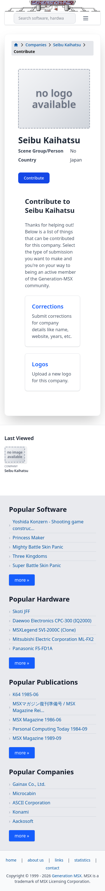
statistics (82, 860)
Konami (21, 812)
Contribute (34, 178)
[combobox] (45, 18)
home (11, 860)
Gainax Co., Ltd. (29, 784)
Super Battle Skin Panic (37, 565)
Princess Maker (29, 538)
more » (22, 580)
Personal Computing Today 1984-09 (50, 729)
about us (35, 860)
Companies (35, 44)
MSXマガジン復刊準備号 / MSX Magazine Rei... (44, 707)
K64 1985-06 (25, 694)
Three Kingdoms (30, 556)
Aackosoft (23, 821)
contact (52, 868)
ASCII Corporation (31, 803)
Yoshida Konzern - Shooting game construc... (48, 525)
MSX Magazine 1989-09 (37, 738)
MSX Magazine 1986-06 (37, 720)
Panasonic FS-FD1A (32, 648)
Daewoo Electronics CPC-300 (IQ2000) (52, 621)
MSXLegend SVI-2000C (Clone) (44, 630)
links (59, 860)
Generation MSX (66, 875)
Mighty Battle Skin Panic (38, 547)
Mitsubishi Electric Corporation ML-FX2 (53, 639)
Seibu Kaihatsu (67, 44)
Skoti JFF (21, 611)
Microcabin (24, 793)
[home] (16, 45)
